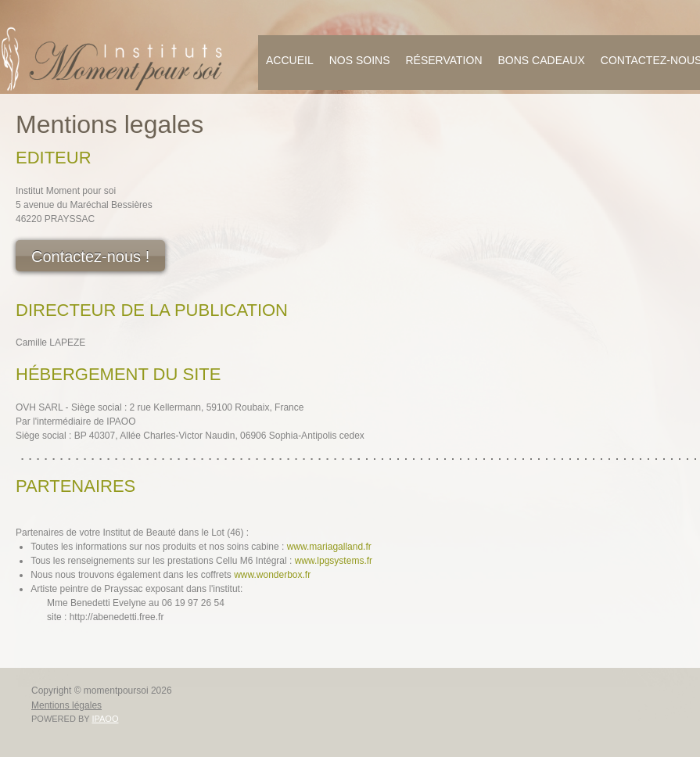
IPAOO (105, 718)
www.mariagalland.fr (329, 546)
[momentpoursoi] (113, 58)
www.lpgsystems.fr (333, 560)
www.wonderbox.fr (272, 574)
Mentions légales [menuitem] (66, 705)
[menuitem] (289, 62)
